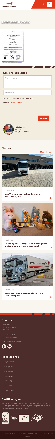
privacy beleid (16, 102)
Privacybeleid (9, 390)
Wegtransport (9, 362)
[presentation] (19, 110)
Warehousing (9, 371)
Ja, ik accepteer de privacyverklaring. (19, 98)
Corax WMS (8, 386)
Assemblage (8, 376)
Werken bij (8, 381)
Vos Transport (9, 5)
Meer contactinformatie (12, 342)
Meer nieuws (46, 152)
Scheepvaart (8, 367)
